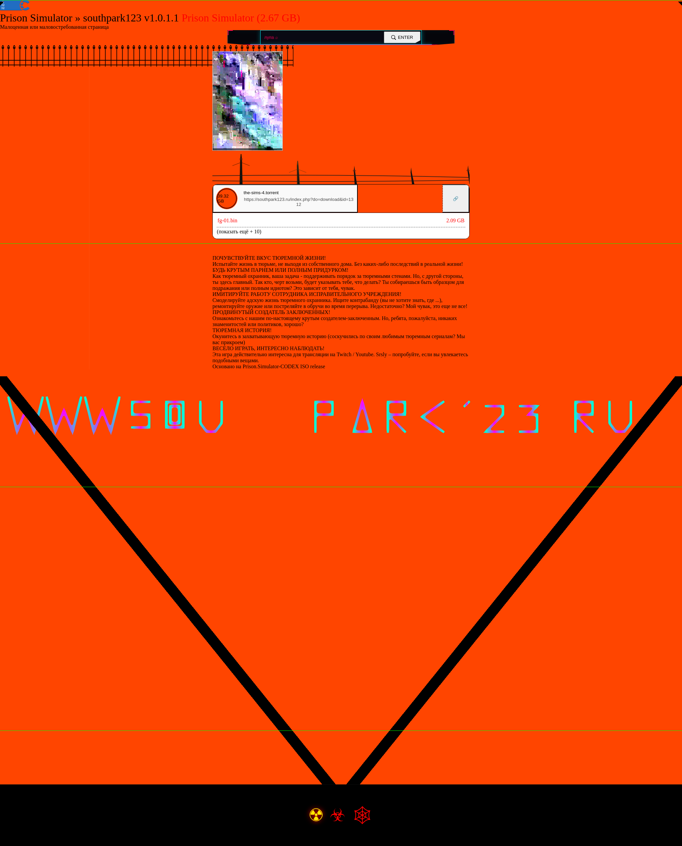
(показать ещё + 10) (239, 231)
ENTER (402, 37)
